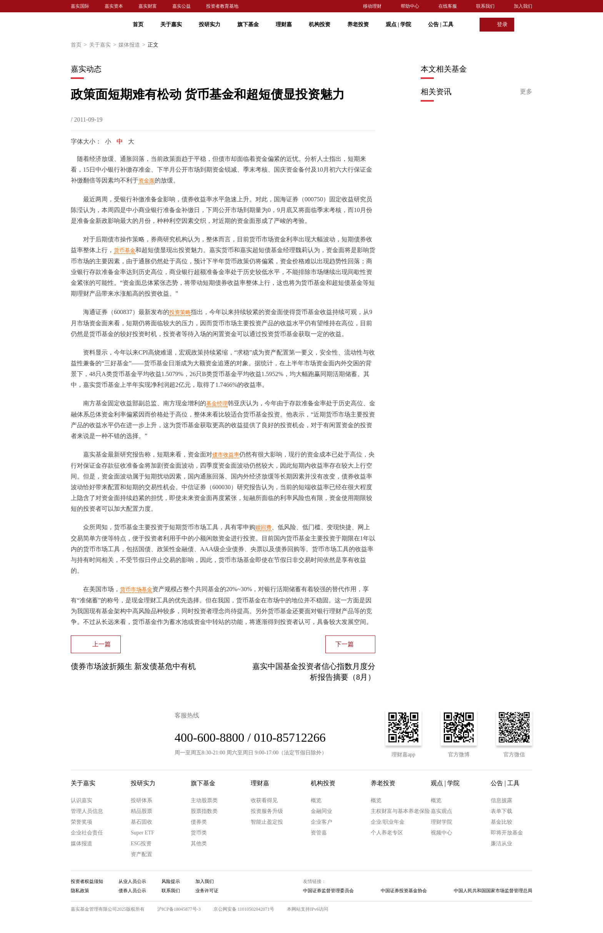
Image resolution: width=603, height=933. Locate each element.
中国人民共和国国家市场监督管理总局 (493, 890)
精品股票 (141, 811)
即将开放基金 (507, 833)
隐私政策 (80, 890)
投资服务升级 (267, 811)
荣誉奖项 (81, 822)
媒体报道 (133, 45)
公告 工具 (440, 24)
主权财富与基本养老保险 (400, 811)
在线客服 (447, 6)
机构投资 (319, 24)
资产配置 (141, 854)
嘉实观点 (441, 811)
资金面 (146, 181)
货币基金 (124, 250)
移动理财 (372, 6)
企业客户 (321, 822)
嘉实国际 (80, 6)
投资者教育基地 (222, 6)
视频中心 (441, 833)
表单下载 (501, 811)
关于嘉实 (171, 24)
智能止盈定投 (267, 822)
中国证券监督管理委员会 (328, 890)
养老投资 (358, 24)
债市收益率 (225, 455)
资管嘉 (319, 833)
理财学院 (441, 822)
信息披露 (501, 800)
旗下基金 (248, 24)
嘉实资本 (114, 6)
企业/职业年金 (388, 822)
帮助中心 (410, 6)
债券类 (199, 822)
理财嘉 (284, 24)
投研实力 (209, 24)
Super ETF (142, 833)
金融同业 (321, 811)
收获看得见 (264, 800)
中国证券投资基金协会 (404, 890)
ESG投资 (141, 843)
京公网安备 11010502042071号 (244, 909)
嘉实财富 (147, 6)
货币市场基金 (136, 589)
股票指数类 (204, 811)
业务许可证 (206, 890)
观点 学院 (398, 24)
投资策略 (180, 312)
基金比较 (501, 822)
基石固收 (141, 822)
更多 (526, 91)
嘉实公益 (181, 6)
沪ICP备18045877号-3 (179, 909)
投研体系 (141, 800)
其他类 (199, 843)
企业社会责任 (87, 833)
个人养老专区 (387, 833)
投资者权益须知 (87, 881)
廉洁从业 (501, 843)
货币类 (199, 833)
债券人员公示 (132, 890)
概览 (316, 800)
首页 (138, 24)
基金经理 (217, 403)
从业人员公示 (132, 881)
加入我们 (523, 6)
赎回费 (263, 527)
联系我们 (485, 6)
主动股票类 (204, 800)
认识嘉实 (81, 800)
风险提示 (171, 881)
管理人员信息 (87, 811)
